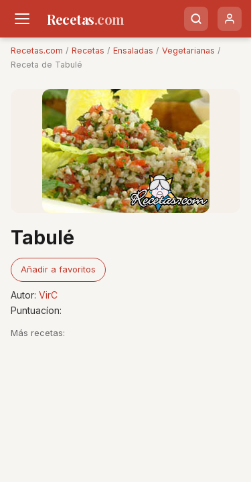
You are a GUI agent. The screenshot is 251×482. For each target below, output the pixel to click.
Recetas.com (37, 51)
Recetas (88, 51)
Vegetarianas (188, 51)
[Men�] (22, 18)
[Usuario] (230, 19)
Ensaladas (133, 51)
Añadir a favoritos (58, 269)
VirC (48, 295)
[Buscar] (196, 19)
